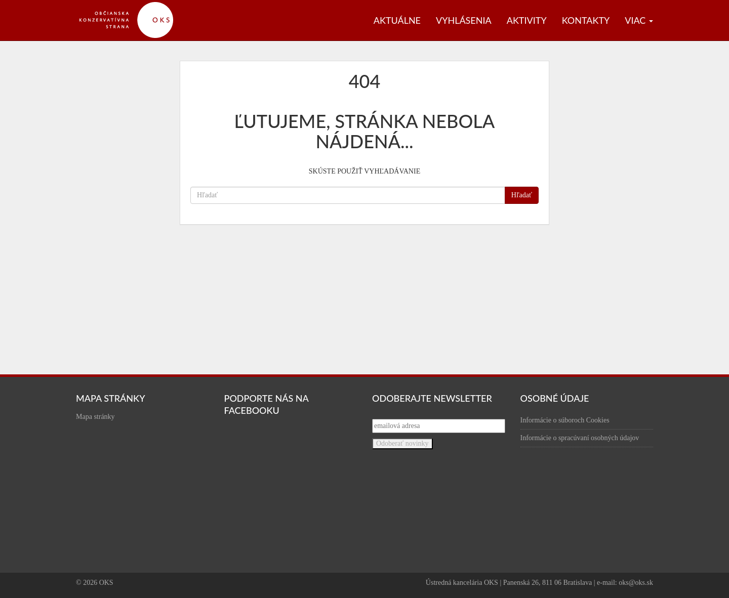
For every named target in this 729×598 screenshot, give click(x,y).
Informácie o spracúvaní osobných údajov (579, 438)
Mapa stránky (95, 416)
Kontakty (586, 20)
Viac (639, 20)
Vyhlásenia (464, 20)
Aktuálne (397, 20)
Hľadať (521, 195)
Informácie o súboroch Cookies (565, 420)
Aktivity (527, 20)
